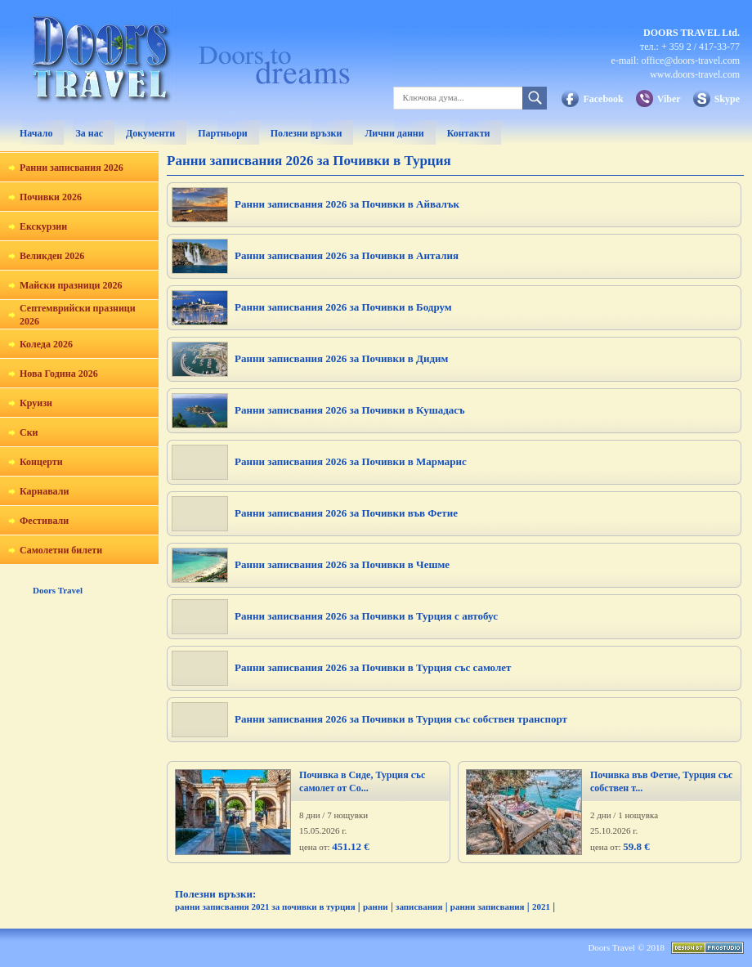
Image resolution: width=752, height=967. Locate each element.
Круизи (36, 403)
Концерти (41, 462)
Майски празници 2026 (71, 285)
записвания (419, 906)
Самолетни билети (61, 550)
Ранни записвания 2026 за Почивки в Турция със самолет (373, 667)
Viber (669, 99)
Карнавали (44, 491)
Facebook (603, 99)
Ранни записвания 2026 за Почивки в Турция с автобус (366, 616)
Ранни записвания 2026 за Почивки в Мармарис (351, 461)
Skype (727, 99)
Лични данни (394, 133)
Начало (36, 133)
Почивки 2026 (51, 197)
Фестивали (44, 520)
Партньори (223, 133)
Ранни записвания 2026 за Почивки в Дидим (341, 358)
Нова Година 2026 (59, 373)
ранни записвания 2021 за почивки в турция (265, 906)
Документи (150, 133)
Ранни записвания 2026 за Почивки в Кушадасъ (350, 410)
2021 (541, 906)
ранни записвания (487, 906)
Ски (29, 432)
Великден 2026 (52, 256)
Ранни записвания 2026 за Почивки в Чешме (342, 564)
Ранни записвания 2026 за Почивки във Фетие (346, 513)
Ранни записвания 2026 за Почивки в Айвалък (347, 204)
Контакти (468, 133)
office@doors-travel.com (691, 60)
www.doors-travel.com (695, 74)
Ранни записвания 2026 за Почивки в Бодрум (343, 307)
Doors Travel (58, 590)
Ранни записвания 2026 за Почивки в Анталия (347, 255)
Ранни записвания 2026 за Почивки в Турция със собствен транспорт (401, 719)
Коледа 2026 (46, 344)
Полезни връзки (306, 133)
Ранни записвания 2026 (71, 167)
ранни (375, 906)
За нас (89, 133)
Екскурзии (43, 226)
